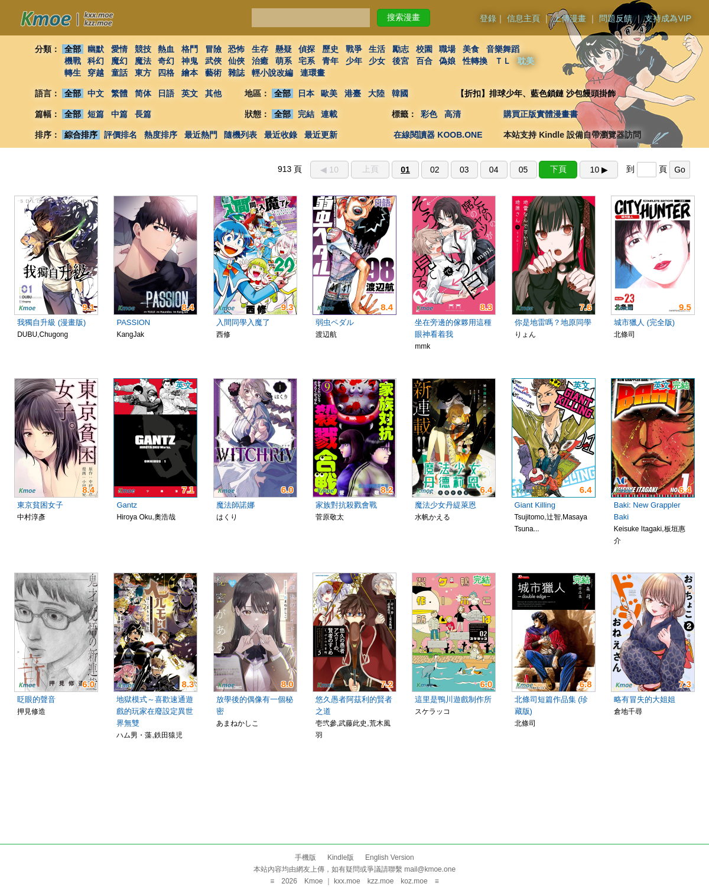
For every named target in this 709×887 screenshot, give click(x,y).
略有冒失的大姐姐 (644, 699)
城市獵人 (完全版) (644, 322)
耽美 (526, 61)
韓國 (400, 93)
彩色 (429, 114)
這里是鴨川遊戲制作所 (453, 699)
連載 (329, 114)
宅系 (307, 61)
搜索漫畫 (403, 17)
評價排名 (120, 134)
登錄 (488, 18)
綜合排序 (81, 134)
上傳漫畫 (569, 18)
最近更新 (321, 134)
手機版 (305, 857)
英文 (189, 93)
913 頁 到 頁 (484, 169)
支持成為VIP (668, 18)
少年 (354, 61)
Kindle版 (340, 857)
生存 (260, 49)
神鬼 (189, 61)
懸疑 (283, 49)
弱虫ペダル (335, 322)
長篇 (143, 114)
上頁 (370, 169)
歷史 (330, 49)
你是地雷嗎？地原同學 (553, 322)
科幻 (95, 61)
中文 (95, 93)
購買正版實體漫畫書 (540, 114)
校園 (424, 49)
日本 (306, 93)
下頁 (558, 169)
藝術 (213, 72)
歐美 (329, 93)
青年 (330, 61)
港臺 (352, 93)
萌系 (283, 61)
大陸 (376, 93)
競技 (143, 49)
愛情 (119, 49)
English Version (389, 857)
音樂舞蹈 (503, 49)
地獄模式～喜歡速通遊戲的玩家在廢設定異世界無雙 (154, 711)
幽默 (95, 49)
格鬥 (189, 49)
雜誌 (236, 72)
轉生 (72, 72)
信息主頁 (523, 18)
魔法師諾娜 (235, 505)
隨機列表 (240, 134)
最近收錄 (281, 134)
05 (523, 169)
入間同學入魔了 (243, 322)
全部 (72, 49)
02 (435, 169)
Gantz (126, 505)
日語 (166, 93)
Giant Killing (535, 505)
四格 (166, 72)
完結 (306, 114)
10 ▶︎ (599, 169)
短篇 (95, 114)
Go (679, 169)
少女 (377, 61)
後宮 (400, 61)
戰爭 (354, 49)
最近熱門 (201, 134)
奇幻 (166, 61)
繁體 (119, 93)
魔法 (143, 61)
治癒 (260, 61)
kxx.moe (347, 881)
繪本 (189, 72)
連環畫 (312, 72)
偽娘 (447, 61)
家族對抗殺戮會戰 (346, 505)
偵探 (307, 49)
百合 (424, 61)
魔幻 (119, 61)
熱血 (166, 49)
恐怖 (236, 49)
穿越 (95, 72)
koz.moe (414, 881)
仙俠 (236, 61)
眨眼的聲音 (36, 699)
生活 (377, 49)
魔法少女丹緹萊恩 (445, 505)
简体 (143, 93)
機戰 (72, 61)
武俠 (213, 61)
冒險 (213, 49)
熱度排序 (161, 134)
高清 (452, 114)
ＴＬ (502, 61)
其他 (213, 93)
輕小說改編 (272, 72)
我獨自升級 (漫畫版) (51, 322)
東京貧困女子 (40, 505)
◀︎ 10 (329, 169)
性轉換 (475, 61)
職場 (447, 49)
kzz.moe (380, 881)
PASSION (133, 322)
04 (494, 169)
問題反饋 (615, 18)
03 (464, 169)
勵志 (400, 49)
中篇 (119, 114)
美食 (471, 49)
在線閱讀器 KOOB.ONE (437, 134)
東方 (143, 72)
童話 (119, 72)
